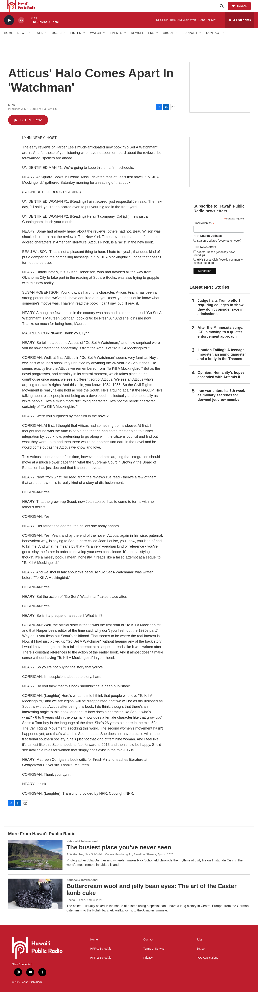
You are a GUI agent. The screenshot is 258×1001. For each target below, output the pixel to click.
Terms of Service (153, 957)
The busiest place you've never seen (119, 856)
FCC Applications (207, 966)
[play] (9, 29)
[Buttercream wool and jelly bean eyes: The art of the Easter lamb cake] (35, 903)
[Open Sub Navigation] (29, 42)
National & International (82, 850)
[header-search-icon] (223, 11)
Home (8, 42)
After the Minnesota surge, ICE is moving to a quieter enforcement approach (220, 341)
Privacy (148, 966)
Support (201, 957)
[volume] (21, 29)
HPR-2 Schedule (100, 966)
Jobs (200, 948)
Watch (95, 42)
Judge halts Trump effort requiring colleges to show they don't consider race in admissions (220, 316)
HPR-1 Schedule (100, 957)
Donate (243, 10)
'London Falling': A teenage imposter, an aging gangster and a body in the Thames (222, 363)
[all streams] (239, 29)
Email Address (204, 232)
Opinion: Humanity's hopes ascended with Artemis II (221, 384)
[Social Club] (220, 171)
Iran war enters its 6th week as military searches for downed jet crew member (221, 404)
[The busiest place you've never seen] (35, 864)
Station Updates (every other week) (218, 249)
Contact (148, 948)
